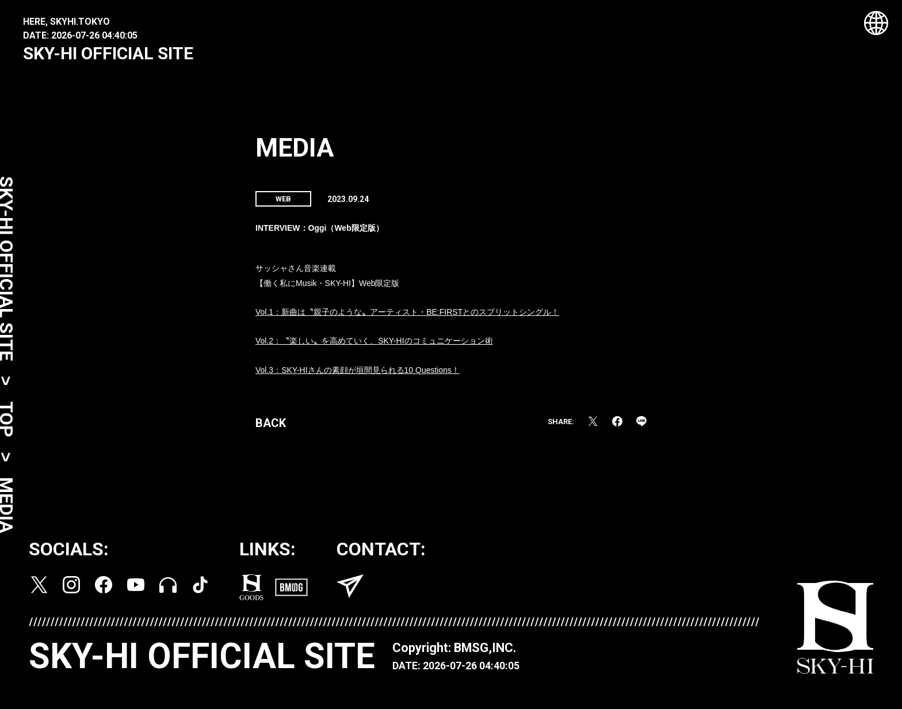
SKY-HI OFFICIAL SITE (108, 53)
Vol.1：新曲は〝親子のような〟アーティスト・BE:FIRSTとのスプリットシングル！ (407, 317)
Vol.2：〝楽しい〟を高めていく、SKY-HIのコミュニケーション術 (374, 345)
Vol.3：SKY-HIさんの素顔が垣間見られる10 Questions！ (357, 375)
